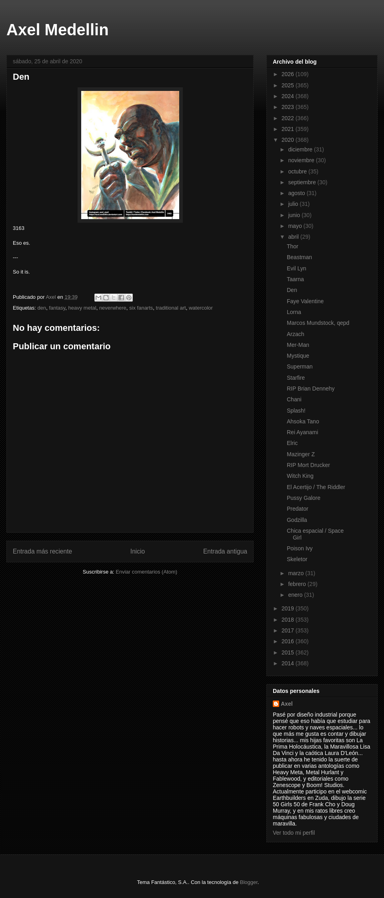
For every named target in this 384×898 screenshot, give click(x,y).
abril (294, 237)
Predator (297, 508)
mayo (295, 226)
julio (294, 204)
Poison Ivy (300, 548)
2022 (289, 118)
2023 (289, 107)
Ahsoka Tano (303, 421)
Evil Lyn (296, 268)
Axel (287, 704)
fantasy (57, 308)
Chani (294, 399)
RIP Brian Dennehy (311, 388)
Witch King (300, 476)
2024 (289, 96)
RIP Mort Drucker (308, 465)
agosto (297, 193)
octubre (298, 171)
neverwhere (112, 308)
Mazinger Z (301, 454)
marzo (296, 573)
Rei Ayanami (302, 432)
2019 (289, 608)
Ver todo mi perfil (294, 833)
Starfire (296, 378)
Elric (292, 443)
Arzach (295, 334)
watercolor (201, 308)
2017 (289, 630)
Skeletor (297, 559)
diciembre (301, 149)
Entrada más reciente (42, 551)
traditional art (171, 308)
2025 (289, 85)
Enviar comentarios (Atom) (146, 572)
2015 (289, 652)
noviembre (302, 160)
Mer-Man (298, 345)
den (41, 308)
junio (294, 215)
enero (296, 595)
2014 (289, 663)
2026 (289, 74)
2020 (289, 140)
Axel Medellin (57, 29)
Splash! (296, 410)
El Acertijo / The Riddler (316, 487)
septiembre (302, 182)
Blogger (249, 882)
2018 (289, 619)
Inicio (137, 551)
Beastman (299, 257)
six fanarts (141, 308)
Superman (300, 366)
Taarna (295, 279)
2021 (289, 129)
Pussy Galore (303, 498)
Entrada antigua (225, 551)
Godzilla (297, 520)
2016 (289, 641)
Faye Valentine (305, 301)
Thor (292, 246)
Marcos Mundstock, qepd (318, 323)
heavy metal (82, 308)
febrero (297, 584)
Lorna (294, 312)
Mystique (298, 355)
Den (292, 290)
